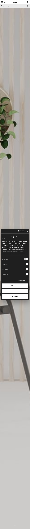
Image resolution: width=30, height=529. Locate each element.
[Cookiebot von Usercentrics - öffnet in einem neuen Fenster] (18, 231)
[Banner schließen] (27, 231)
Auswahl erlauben (15, 291)
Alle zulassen (15, 285)
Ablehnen (15, 296)
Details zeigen (21, 280)
